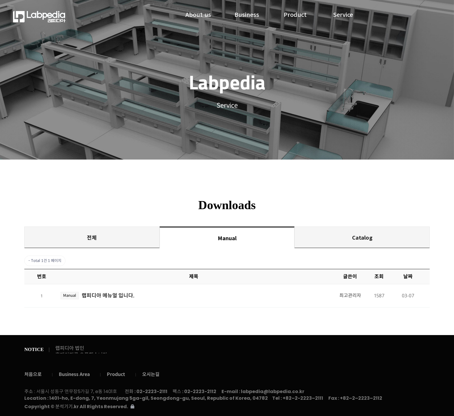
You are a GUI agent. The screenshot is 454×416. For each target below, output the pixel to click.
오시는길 (151, 374)
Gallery (285, 171)
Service (343, 13)
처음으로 (33, 374)
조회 (379, 277)
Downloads (249, 171)
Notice (214, 171)
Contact (316, 171)
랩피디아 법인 (69, 348)
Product (295, 13)
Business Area (74, 374)
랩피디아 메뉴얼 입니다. (108, 295)
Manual (227, 238)
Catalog (362, 237)
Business (247, 13)
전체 (92, 237)
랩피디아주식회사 (61, 16)
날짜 (408, 277)
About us (198, 13)
